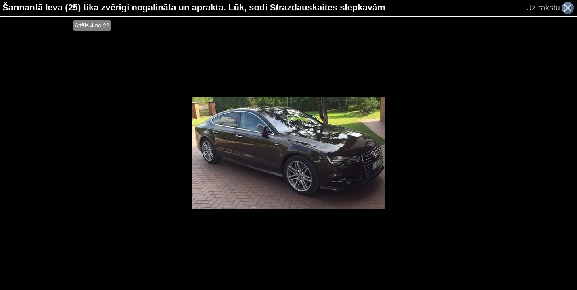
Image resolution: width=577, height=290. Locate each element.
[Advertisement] (36, 153)
